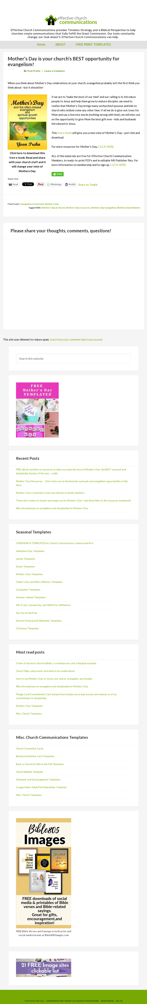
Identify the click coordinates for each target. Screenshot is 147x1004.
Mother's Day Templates (29, 705)
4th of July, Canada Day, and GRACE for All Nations (43, 605)
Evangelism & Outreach (32, 204)
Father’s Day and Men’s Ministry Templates (39, 581)
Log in (119, 1001)
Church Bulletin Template (29, 771)
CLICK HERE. (106, 146)
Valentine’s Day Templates (30, 551)
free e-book (64, 132)
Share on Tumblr (88, 184)
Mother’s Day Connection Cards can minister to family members (50, 492)
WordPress (107, 1001)
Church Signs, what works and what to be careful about (45, 671)
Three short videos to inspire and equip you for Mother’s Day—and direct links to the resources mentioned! (73, 500)
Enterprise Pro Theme (59, 1001)
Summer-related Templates (30, 597)
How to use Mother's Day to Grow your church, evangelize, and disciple (54, 678)
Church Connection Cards (29, 748)
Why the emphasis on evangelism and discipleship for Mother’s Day (52, 508)
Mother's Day (52, 204)
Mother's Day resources (78, 207)
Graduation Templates (28, 589)
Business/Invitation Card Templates (35, 756)
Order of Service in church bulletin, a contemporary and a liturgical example (56, 663)
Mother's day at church (53, 207)
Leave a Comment (54, 70)
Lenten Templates (25, 558)
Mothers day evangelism (103, 207)
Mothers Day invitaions (128, 207)
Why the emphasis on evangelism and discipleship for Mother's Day (52, 686)
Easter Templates (25, 566)
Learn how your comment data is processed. (76, 339)
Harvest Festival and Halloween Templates (39, 620)
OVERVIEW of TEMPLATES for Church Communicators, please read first (54, 543)
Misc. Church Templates (29, 713)
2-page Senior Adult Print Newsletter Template (41, 787)
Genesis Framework (87, 1001)
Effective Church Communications (73, 18)
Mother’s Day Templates (29, 574)
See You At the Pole (26, 612)
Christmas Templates (27, 628)
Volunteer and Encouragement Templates (38, 779)
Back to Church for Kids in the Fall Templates (40, 764)
